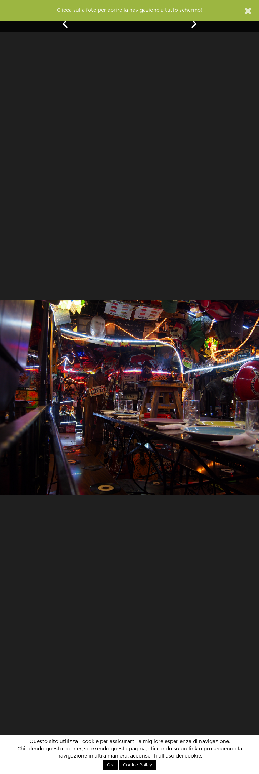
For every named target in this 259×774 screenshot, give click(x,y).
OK (110, 765)
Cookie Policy (137, 765)
